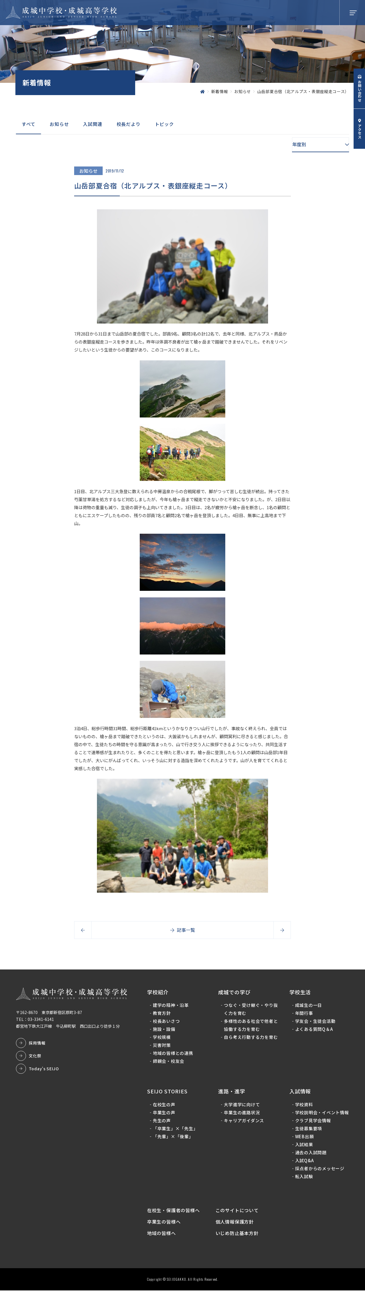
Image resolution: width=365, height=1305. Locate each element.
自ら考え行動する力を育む (249, 1044)
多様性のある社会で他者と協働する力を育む (249, 1028)
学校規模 (163, 1040)
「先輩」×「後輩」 (174, 1140)
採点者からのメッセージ (319, 1179)
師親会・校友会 (169, 1064)
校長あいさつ (167, 1024)
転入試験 (304, 1187)
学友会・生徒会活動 (315, 1024)
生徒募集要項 (308, 1140)
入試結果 (304, 1156)
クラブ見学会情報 (312, 1132)
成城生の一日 (308, 1008)
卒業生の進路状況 (242, 1116)
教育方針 (163, 1016)
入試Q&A (304, 1171)
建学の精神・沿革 (172, 1008)
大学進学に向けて (242, 1108)
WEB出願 (304, 1148)
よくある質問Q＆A (313, 1032)
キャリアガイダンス (244, 1124)
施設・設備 (165, 1032)
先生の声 (163, 1124)
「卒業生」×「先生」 (176, 1132)
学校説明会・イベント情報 (319, 1120)
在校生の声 (165, 1108)
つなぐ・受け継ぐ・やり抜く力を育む (249, 1012)
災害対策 (163, 1048)
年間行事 (304, 1016)
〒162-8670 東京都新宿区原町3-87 (50, 1015)
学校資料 (304, 1108)
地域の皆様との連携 (174, 1056)
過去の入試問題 (310, 1164)
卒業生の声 (165, 1116)
